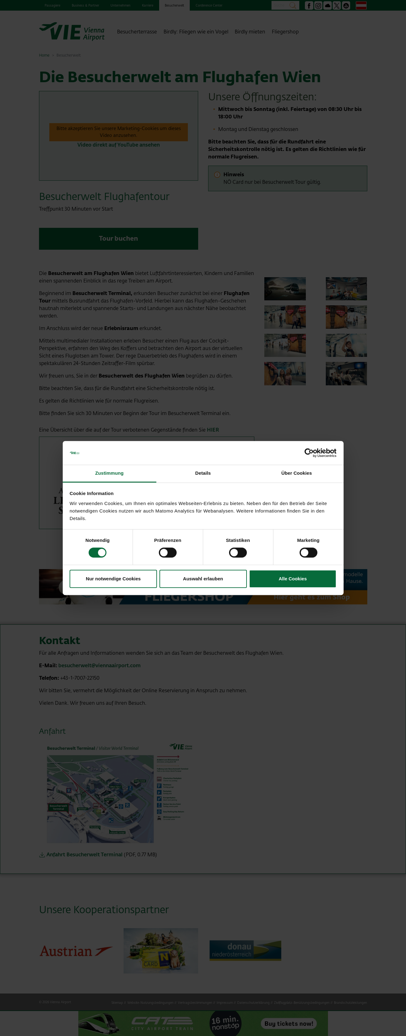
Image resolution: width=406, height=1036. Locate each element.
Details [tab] (203, 473)
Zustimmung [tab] (109, 473)
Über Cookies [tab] (296, 473)
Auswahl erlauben (203, 578)
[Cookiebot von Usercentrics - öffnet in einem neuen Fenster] (309, 453)
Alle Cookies (293, 578)
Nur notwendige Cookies (113, 578)
